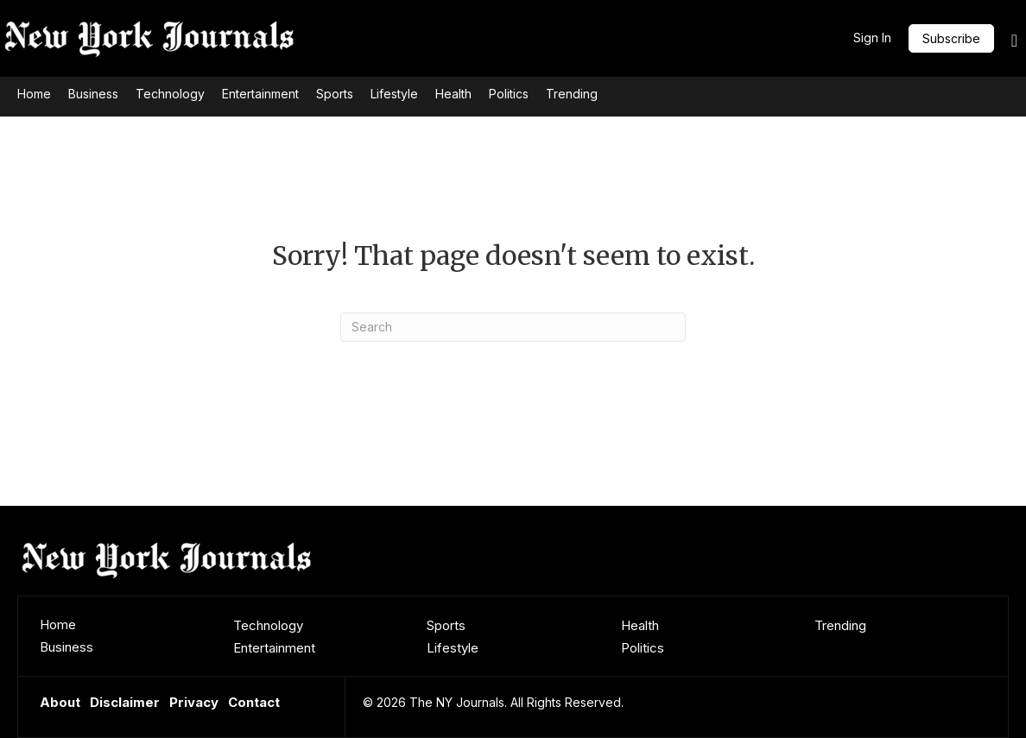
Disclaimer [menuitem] (125, 702)
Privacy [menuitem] (193, 702)
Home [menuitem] (58, 624)
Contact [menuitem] (254, 702)
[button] (951, 38)
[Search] (513, 327)
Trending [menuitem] (840, 625)
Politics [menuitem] (642, 648)
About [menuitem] (60, 702)
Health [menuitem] (640, 625)
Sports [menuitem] (446, 625)
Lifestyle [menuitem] (452, 648)
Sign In (872, 37)
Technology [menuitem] (268, 625)
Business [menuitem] (66, 647)
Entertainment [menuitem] (274, 648)
